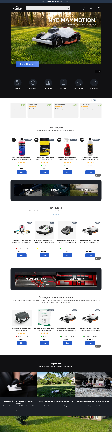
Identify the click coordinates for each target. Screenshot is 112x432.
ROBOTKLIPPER (33, 88)
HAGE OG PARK (48, 84)
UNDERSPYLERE (79, 84)
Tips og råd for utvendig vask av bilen (18, 402)
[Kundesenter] (83, 8)
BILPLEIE (17, 84)
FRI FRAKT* (66, 1)
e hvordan (105, 401)
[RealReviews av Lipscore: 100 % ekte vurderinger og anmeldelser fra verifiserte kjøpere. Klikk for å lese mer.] (93, 100)
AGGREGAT (63, 84)
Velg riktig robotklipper (50, 401)
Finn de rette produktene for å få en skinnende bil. (18, 406)
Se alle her (56, 214)
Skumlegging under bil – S (88, 401)
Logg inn (91, 8)
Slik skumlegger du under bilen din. (93, 406)
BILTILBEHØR (94, 84)
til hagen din (67, 401)
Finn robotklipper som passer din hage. (56, 406)
